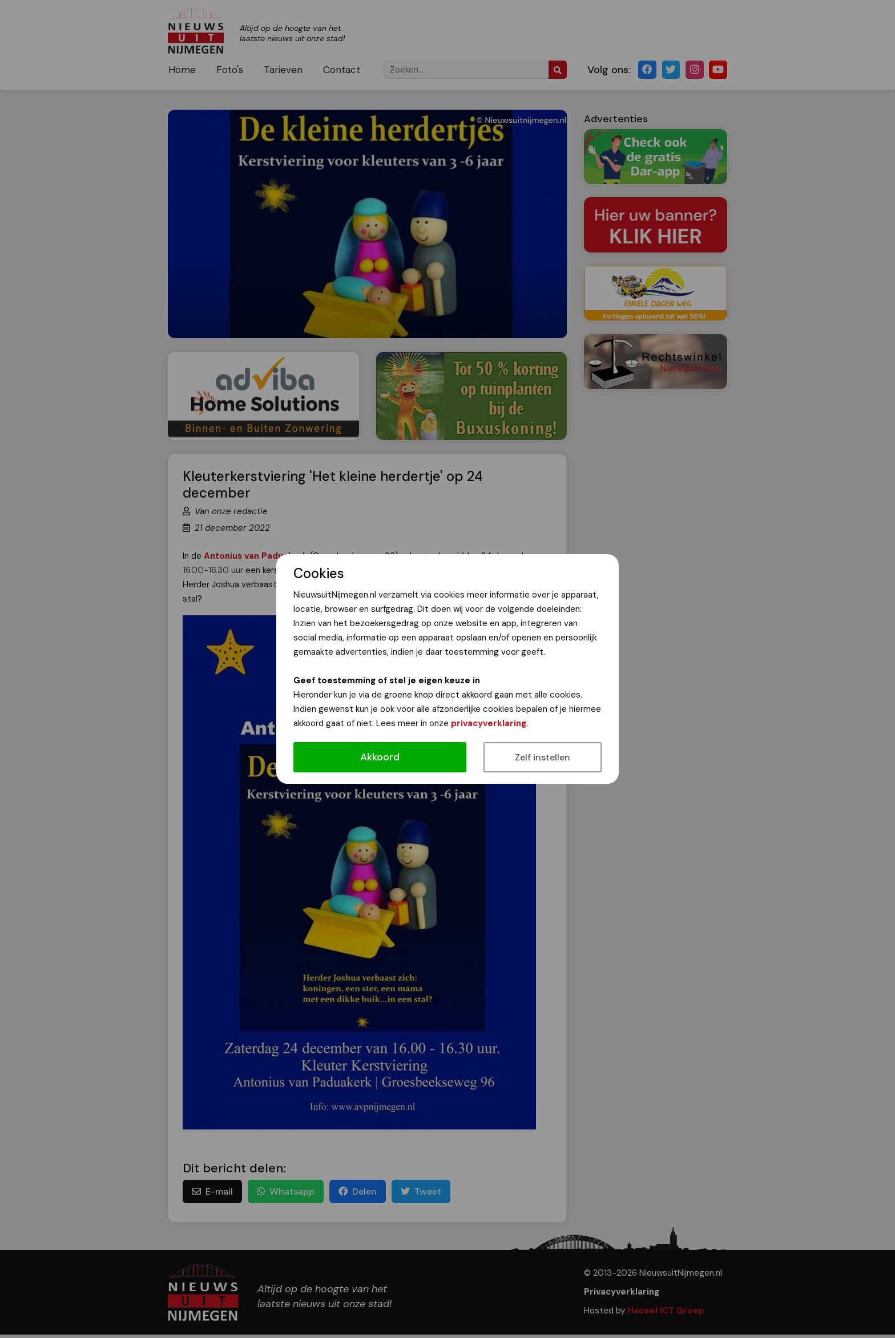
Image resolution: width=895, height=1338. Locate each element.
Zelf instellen (542, 757)
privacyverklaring (488, 723)
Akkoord (380, 757)
